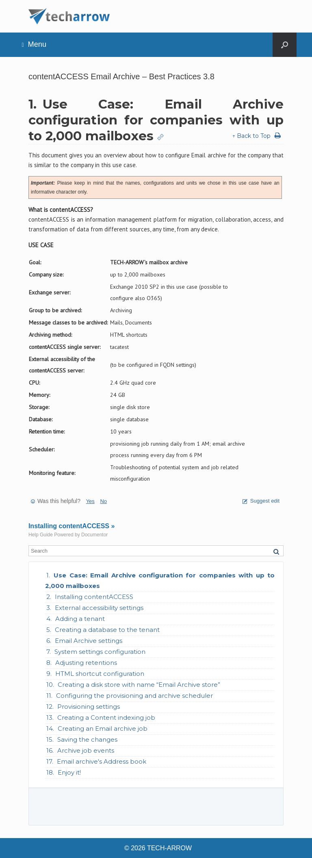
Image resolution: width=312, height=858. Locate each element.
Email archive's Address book (101, 761)
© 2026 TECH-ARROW (158, 848)
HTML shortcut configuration (99, 673)
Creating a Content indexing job (106, 717)
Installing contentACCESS (94, 597)
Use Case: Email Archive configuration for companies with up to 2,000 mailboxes (160, 580)
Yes (90, 501)
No (103, 501)
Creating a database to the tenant (107, 630)
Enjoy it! (69, 772)
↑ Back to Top (251, 135)
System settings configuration (99, 651)
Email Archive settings (88, 641)
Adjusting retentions (86, 662)
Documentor (94, 535)
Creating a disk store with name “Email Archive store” (139, 684)
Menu (34, 44)
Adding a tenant (80, 619)
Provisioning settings (88, 706)
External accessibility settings (99, 608)
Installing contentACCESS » (71, 526)
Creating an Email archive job (102, 728)
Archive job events (85, 750)
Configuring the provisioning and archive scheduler (134, 695)
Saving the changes (87, 739)
